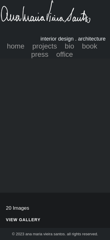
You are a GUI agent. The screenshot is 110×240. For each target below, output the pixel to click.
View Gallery (23, 220)
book (89, 46)
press (39, 54)
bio (69, 46)
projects (44, 46)
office (64, 54)
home (15, 46)
